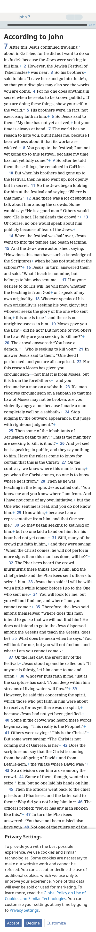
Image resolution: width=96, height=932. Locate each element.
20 (7, 342)
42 (65, 745)
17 (64, 280)
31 (54, 537)
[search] (90, 6)
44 (21, 776)
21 (81, 349)
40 (7, 720)
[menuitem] (7, 6)
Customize (56, 923)
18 (37, 298)
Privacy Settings (24, 910)
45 (11, 789)
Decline (33, 923)
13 (86, 217)
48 (27, 827)
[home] (7, 6)
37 (11, 657)
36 (14, 638)
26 (62, 443)
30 (17, 525)
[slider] (47, 25)
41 (7, 732)
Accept (13, 923)
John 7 (22, 17)
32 (11, 563)
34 (35, 594)
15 (7, 248)
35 (38, 607)
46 (80, 802)
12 (28, 198)
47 (28, 814)
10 (11, 173)
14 (11, 236)
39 (75, 688)
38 (22, 676)
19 (53, 324)
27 (64, 462)
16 (28, 267)
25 (11, 430)
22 (79, 361)
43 (7, 770)
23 (67, 386)
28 (43, 481)
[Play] (3, 25)
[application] (48, 25)
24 (67, 412)
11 (33, 185)
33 (30, 581)
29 (19, 512)
